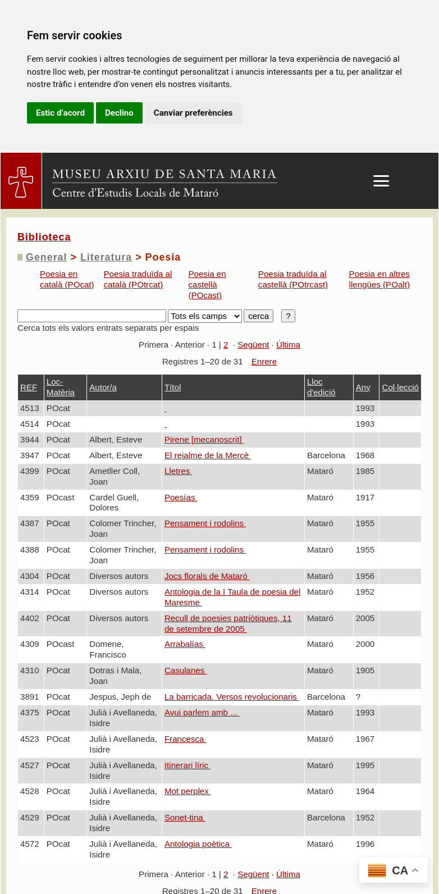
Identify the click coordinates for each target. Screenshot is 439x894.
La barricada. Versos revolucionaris (231, 696)
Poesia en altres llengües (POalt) (379, 279)
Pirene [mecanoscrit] (204, 439)
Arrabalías (184, 644)
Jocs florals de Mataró (207, 576)
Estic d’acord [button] (60, 113)
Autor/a (103, 387)
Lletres (178, 471)
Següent (253, 344)
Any (363, 387)
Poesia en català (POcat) (67, 279)
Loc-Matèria (61, 387)
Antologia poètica (198, 844)
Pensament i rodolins (205, 523)
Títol (172, 387)
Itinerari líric (187, 765)
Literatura (106, 257)
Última (288, 344)
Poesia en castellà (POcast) (207, 284)
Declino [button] (119, 113)
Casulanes (185, 670)
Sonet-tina (184, 817)
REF (28, 387)
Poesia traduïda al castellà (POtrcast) (293, 279)
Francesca (185, 739)
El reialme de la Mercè (207, 455)
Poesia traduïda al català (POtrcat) (138, 279)
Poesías (181, 497)
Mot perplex (187, 791)
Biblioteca (44, 237)
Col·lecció (400, 387)
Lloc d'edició (321, 387)
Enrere (264, 361)
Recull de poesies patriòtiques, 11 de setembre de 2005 (228, 623)
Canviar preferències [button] (193, 113)
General (46, 257)
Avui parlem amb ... (202, 712)
